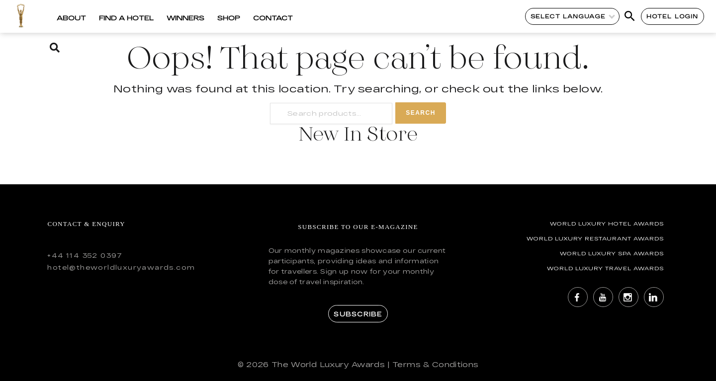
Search (421, 112)
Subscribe (358, 313)
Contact (273, 18)
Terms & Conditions (435, 364)
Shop (228, 18)
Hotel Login (672, 16)
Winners (185, 18)
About (71, 18)
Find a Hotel (126, 18)
